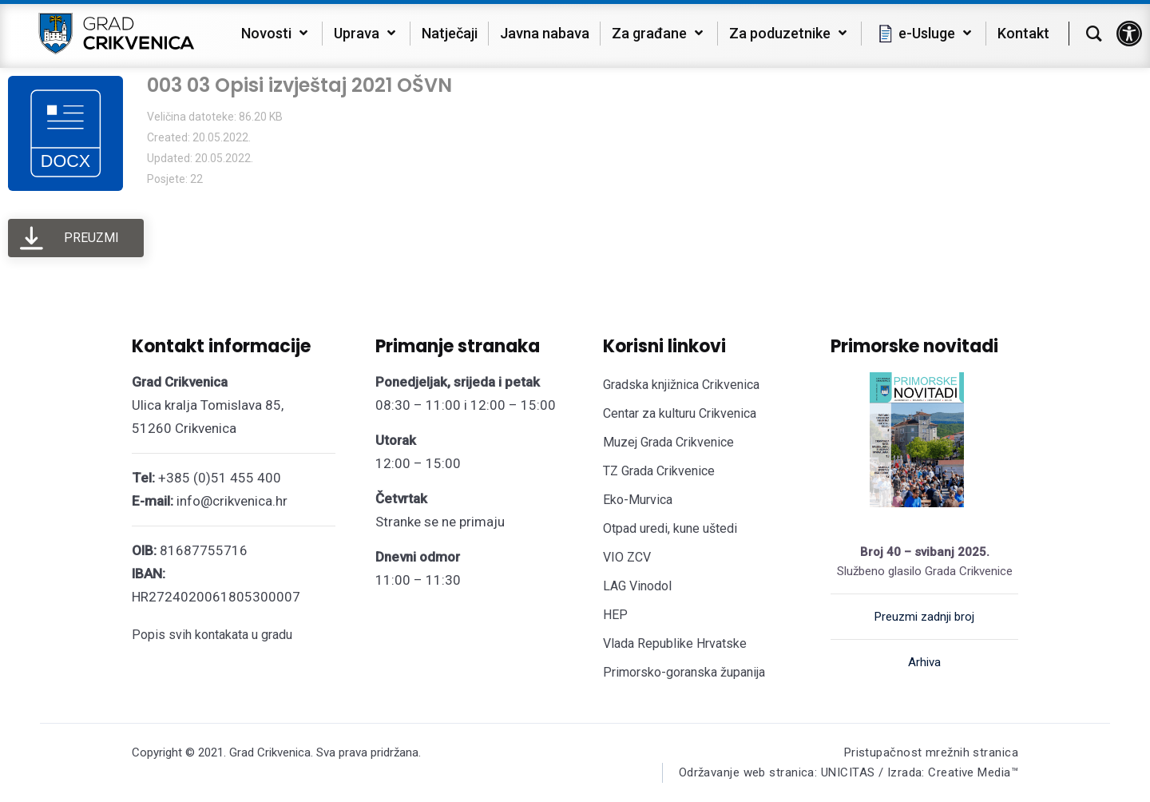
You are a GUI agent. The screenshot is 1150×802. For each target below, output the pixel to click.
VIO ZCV (627, 557)
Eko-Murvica (637, 499)
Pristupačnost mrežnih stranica (931, 752)
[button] (1129, 33)
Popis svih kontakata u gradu (212, 634)
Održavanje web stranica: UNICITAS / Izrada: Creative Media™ (848, 772)
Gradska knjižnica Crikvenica (681, 384)
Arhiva (924, 662)
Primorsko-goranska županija (684, 672)
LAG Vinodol (637, 586)
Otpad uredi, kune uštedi (670, 528)
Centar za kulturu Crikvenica (679, 413)
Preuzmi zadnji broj (924, 616)
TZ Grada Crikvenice (659, 470)
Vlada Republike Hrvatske (675, 643)
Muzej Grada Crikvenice (668, 442)
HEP (615, 614)
